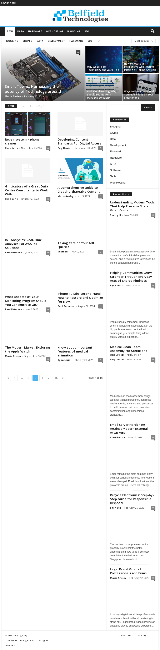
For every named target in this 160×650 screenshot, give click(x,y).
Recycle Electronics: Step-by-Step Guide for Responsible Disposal (132, 499)
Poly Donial (64, 147)
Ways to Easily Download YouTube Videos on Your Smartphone (139, 94)
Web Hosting (54, 31)
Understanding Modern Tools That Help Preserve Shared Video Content (132, 206)
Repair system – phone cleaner (22, 141)
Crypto (27, 40)
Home (23, 106)
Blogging (73, 31)
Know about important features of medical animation (75, 357)
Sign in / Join (8, 2)
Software (115, 170)
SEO (86, 31)
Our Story (141, 635)
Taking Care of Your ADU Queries (76, 245)
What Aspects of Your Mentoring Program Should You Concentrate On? (25, 300)
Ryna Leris (11, 147)
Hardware (35, 31)
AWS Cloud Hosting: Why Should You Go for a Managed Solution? (101, 94)
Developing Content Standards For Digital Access (79, 141)
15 (56, 383)
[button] (152, 31)
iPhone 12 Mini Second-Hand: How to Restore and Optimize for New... (80, 297)
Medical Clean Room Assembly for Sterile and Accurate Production (128, 351)
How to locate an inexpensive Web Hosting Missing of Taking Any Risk (140, 67)
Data (20, 31)
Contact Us (125, 635)
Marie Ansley (13, 96)
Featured (115, 151)
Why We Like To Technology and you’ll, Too (103, 68)
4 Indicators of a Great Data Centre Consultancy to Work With (26, 190)
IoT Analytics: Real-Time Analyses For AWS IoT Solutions (23, 244)
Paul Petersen (13, 252)
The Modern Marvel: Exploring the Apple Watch (27, 350)
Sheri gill (63, 251)
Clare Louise (117, 437)
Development (56, 40)
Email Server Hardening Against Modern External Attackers (129, 428)
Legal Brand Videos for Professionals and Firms (128, 571)
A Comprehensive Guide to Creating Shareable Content (79, 189)
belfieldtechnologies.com (21, 640)
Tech (10, 31)
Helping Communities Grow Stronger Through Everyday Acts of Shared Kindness (131, 277)
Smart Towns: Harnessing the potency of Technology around (33, 89)
